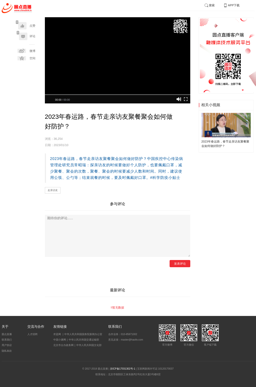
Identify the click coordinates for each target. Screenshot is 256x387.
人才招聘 (32, 334)
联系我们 (7, 339)
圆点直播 (7, 334)
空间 (32, 58)
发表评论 (180, 263)
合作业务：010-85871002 (122, 334)
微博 (32, 51)
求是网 (57, 334)
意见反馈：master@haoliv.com (125, 339)
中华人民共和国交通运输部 (84, 339)
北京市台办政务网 (63, 345)
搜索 (209, 5)
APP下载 (231, 5)
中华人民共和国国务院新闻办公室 (83, 334)
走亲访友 (53, 190)
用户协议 (7, 345)
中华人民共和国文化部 (89, 345)
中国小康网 (59, 339)
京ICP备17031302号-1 (122, 368)
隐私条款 (7, 350)
